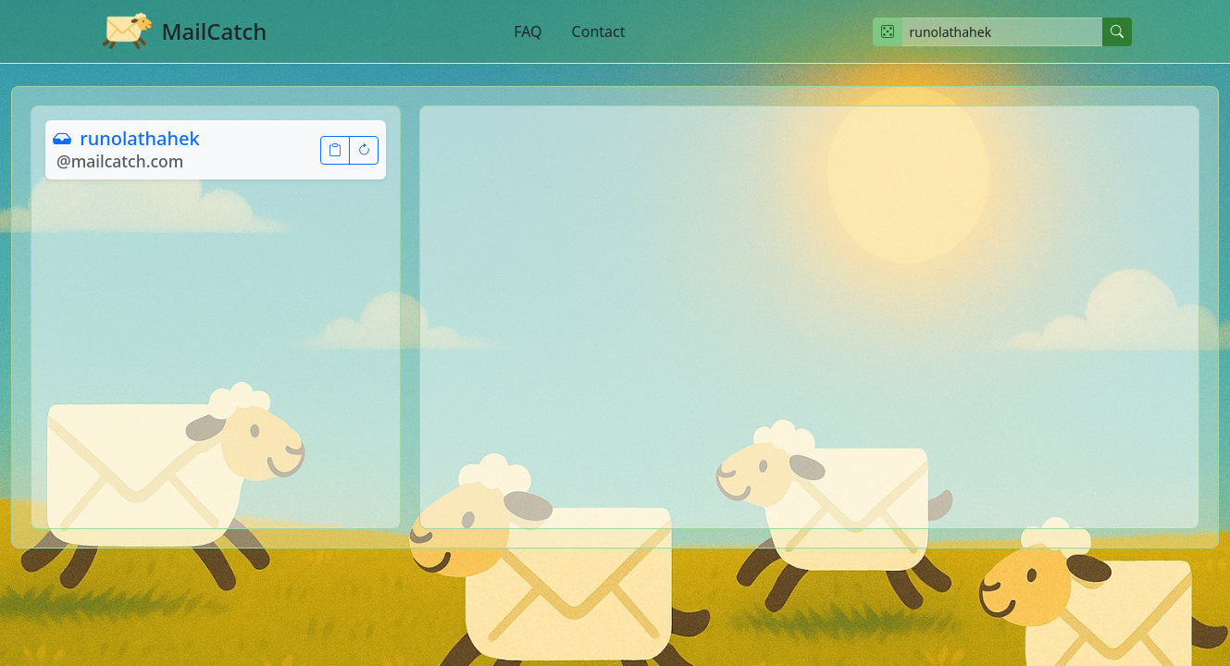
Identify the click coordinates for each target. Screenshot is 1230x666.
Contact (599, 31)
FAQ (527, 31)
